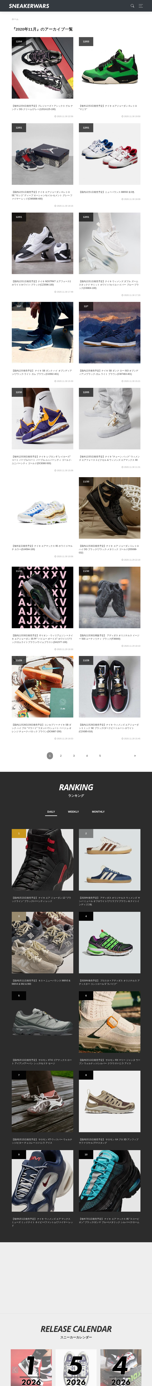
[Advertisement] (76, 994)
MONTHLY (98, 811)
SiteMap (18, 1339)
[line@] (93, 1312)
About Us (32, 1339)
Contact (47, 1339)
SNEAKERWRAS (111, 1338)
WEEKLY (73, 811)
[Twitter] (58, 1312)
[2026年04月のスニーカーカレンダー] (120, 1085)
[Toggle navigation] (139, 5)
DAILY (51, 811)
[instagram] (81, 1312)
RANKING (76, 787)
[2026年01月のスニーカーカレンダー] (31, 1085)
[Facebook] (70, 1312)
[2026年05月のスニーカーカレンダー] (76, 1085)
